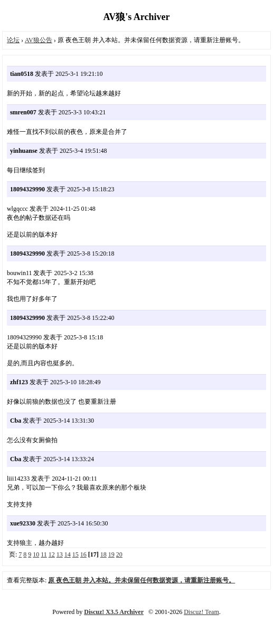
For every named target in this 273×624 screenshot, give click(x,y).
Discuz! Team (201, 612)
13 (60, 554)
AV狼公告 (38, 40)
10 (36, 554)
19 (111, 554)
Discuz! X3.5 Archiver (114, 612)
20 (119, 554)
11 (44, 554)
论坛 (13, 40)
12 (52, 554)
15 (75, 554)
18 (103, 554)
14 (67, 554)
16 (83, 554)
